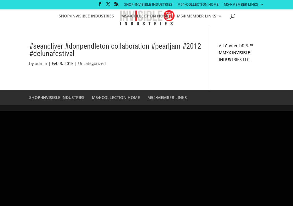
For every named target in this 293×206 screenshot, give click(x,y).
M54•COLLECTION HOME (198, 5)
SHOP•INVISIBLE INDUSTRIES (148, 5)
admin (41, 63)
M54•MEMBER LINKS (241, 5)
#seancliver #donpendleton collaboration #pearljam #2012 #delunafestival (115, 50)
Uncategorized (92, 63)
